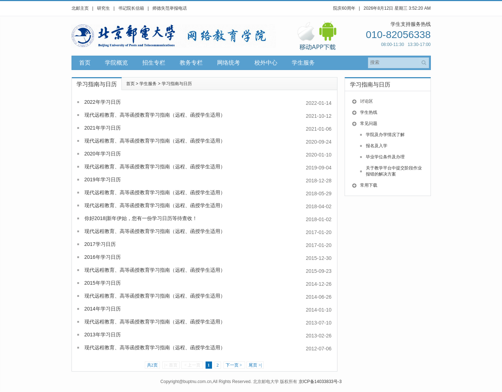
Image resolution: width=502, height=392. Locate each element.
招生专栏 (153, 63)
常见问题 (368, 123)
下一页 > (234, 365)
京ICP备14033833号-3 (320, 381)
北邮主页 (80, 8)
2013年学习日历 (102, 334)
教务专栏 (191, 63)
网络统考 (228, 63)
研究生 (103, 8)
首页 (85, 63)
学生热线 (368, 112)
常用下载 (368, 185)
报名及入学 (376, 145)
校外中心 (265, 63)
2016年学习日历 (102, 257)
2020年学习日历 (102, 154)
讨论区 (366, 101)
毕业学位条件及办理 (385, 156)
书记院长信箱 (131, 8)
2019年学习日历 (102, 179)
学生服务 (303, 63)
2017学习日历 (100, 244)
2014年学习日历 (102, 309)
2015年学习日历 (102, 283)
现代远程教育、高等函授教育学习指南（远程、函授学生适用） (154, 115)
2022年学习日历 (102, 102)
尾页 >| (255, 365)
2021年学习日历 (102, 128)
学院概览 (116, 63)
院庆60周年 (344, 8)
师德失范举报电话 (169, 8)
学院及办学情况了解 (385, 134)
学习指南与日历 (177, 83)
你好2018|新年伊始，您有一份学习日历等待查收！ (141, 218)
